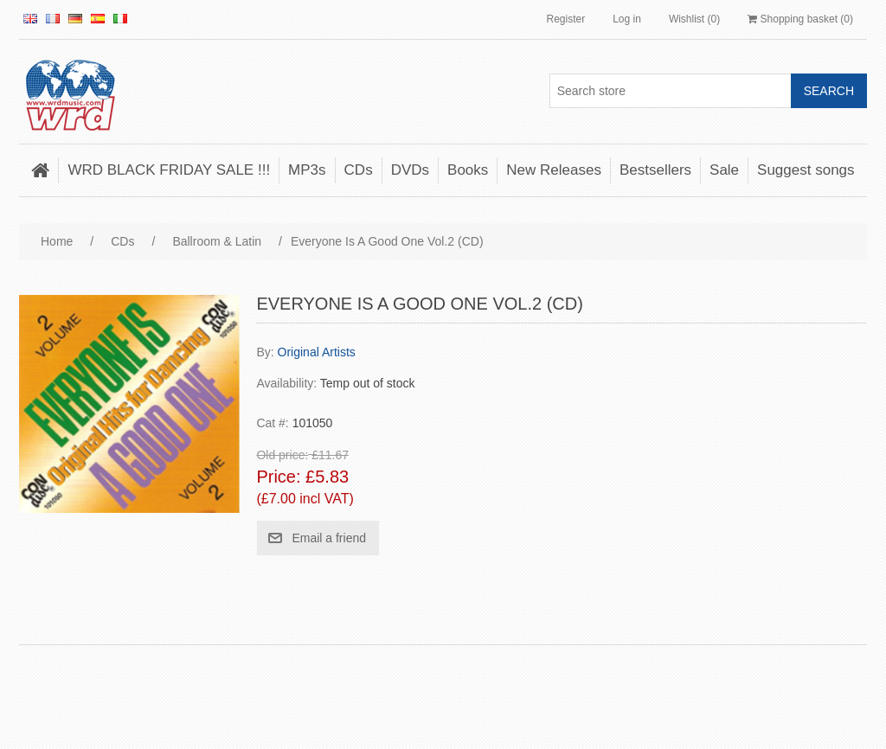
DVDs (410, 170)
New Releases (553, 170)
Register (565, 19)
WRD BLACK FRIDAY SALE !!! (168, 170)
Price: (278, 477)
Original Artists (317, 352)
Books (467, 170)
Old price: (282, 455)
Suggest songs (805, 170)
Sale (724, 170)
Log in (627, 19)
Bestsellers (655, 170)
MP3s (306, 170)
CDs (358, 170)
